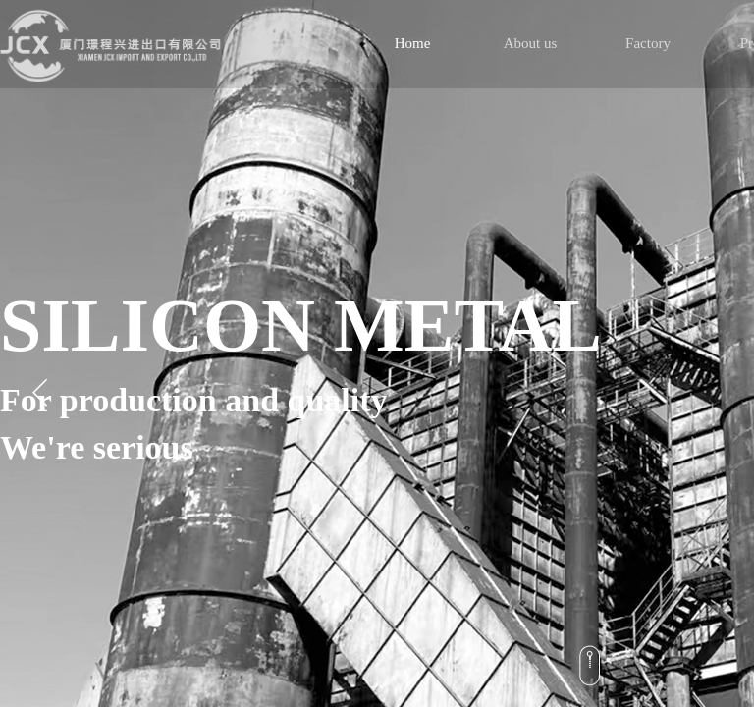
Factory (648, 43)
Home (413, 43)
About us (531, 43)
